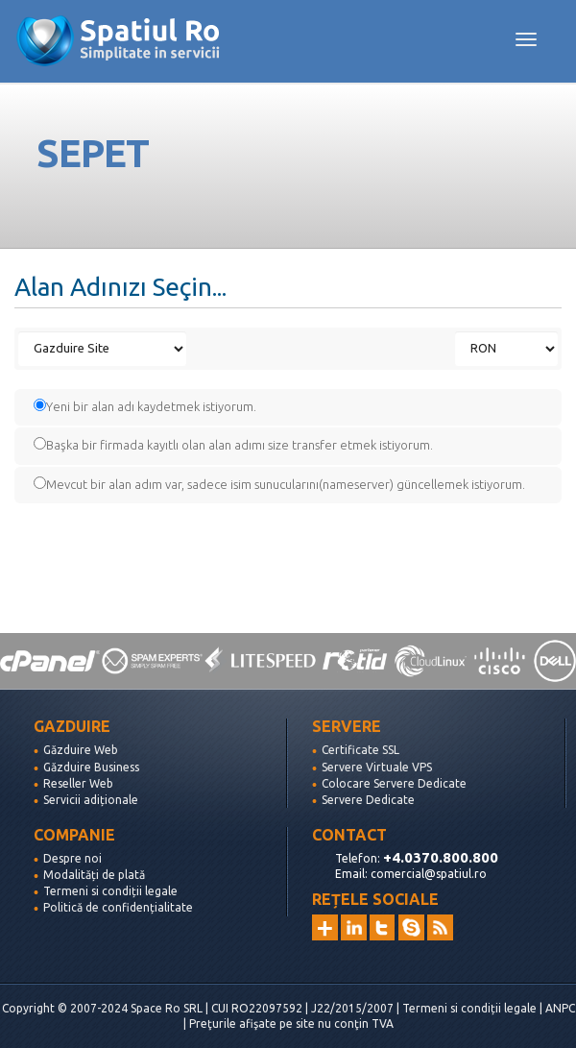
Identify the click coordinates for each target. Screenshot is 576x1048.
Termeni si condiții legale (110, 891)
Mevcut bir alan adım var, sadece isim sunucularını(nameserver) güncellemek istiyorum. (279, 483)
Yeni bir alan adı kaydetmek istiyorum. (145, 406)
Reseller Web (78, 783)
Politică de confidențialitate (118, 907)
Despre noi (72, 858)
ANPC (560, 1008)
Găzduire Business (91, 767)
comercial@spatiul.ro (429, 873)
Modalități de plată (94, 874)
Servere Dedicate (368, 799)
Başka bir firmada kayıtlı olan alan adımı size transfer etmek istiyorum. (233, 444)
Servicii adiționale (90, 799)
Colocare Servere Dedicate (394, 783)
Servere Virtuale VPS (377, 767)
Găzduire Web (80, 749)
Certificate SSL (360, 749)
